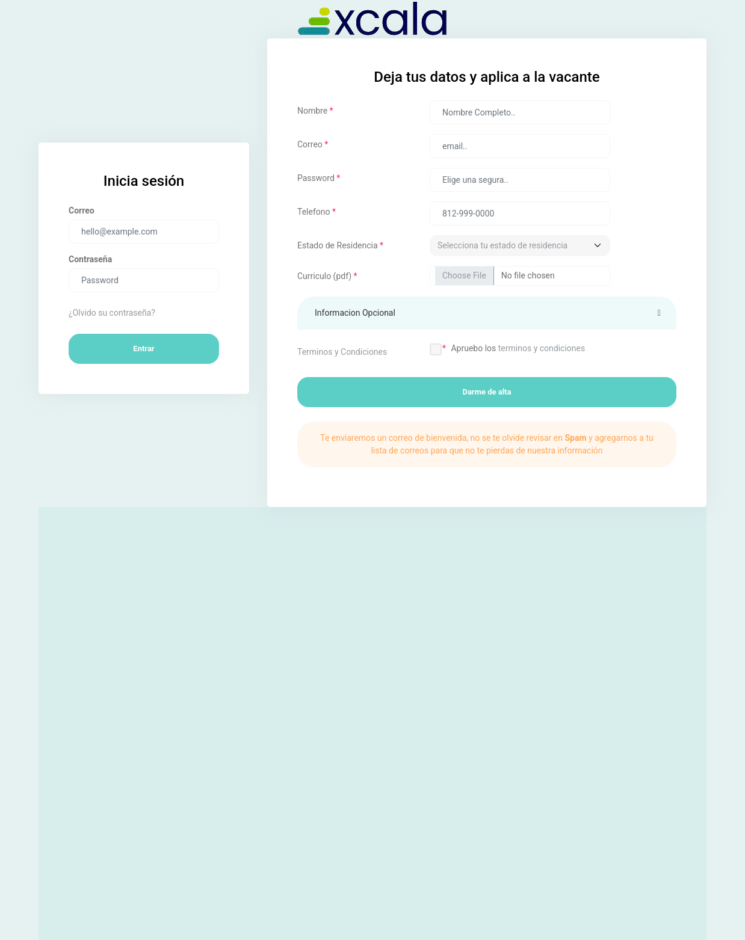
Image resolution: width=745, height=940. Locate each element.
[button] (486, 313)
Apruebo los (518, 348)
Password (318, 178)
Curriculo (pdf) (327, 276)
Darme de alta (486, 391)
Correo (312, 144)
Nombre (315, 110)
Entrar (143, 348)
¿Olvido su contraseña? (112, 313)
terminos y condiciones (541, 348)
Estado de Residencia (340, 245)
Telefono (316, 212)
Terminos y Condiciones (342, 352)
